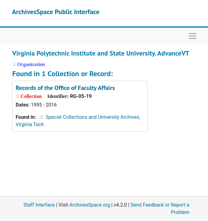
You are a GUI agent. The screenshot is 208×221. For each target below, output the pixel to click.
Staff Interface (39, 205)
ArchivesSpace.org (89, 205)
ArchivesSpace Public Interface (55, 11)
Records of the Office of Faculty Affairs (65, 88)
